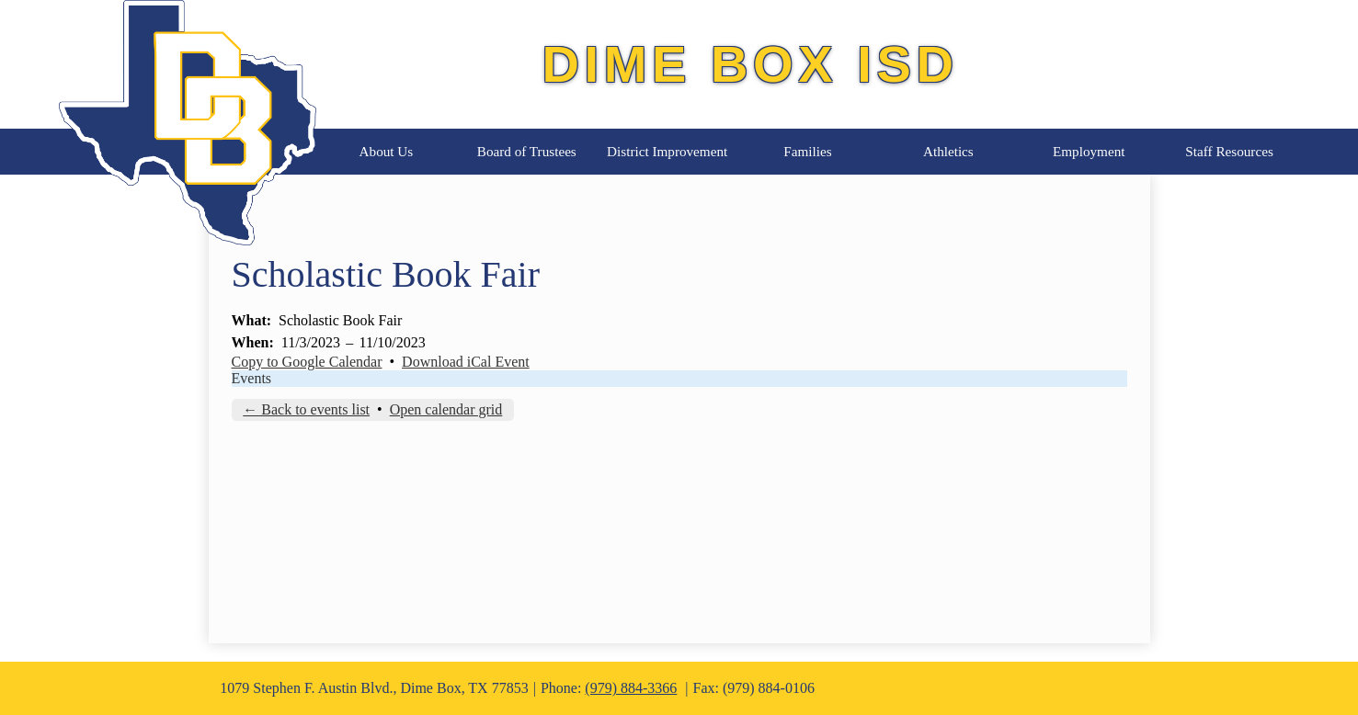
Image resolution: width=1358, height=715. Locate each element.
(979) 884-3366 (631, 688)
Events (252, 378)
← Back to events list (306, 409)
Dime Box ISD (750, 64)
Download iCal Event (466, 361)
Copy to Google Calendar (307, 361)
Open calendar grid (446, 409)
